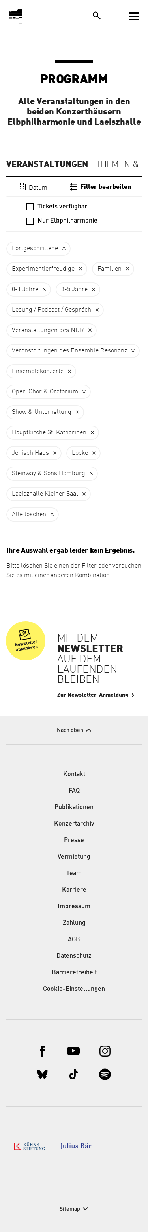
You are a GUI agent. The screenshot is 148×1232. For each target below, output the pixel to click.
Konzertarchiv (74, 824)
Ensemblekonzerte (38, 371)
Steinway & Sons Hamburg (48, 473)
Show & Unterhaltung (41, 412)
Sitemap (70, 1209)
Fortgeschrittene (35, 248)
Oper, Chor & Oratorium (45, 392)
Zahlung (74, 923)
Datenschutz (74, 956)
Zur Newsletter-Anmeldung (92, 695)
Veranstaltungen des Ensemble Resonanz (69, 351)
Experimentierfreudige (43, 269)
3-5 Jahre (74, 289)
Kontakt (74, 774)
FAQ (74, 791)
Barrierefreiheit (74, 973)
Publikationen (74, 807)
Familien (109, 269)
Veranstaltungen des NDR (48, 330)
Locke (80, 453)
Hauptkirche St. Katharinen (49, 433)
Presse (74, 840)
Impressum (74, 907)
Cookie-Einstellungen (74, 989)
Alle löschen (29, 514)
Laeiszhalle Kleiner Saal (45, 494)
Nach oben (70, 730)
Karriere (74, 890)
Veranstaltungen (47, 164)
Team (74, 874)
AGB (74, 940)
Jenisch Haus (30, 453)
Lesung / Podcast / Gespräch (51, 310)
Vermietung (74, 857)
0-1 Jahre (25, 289)
